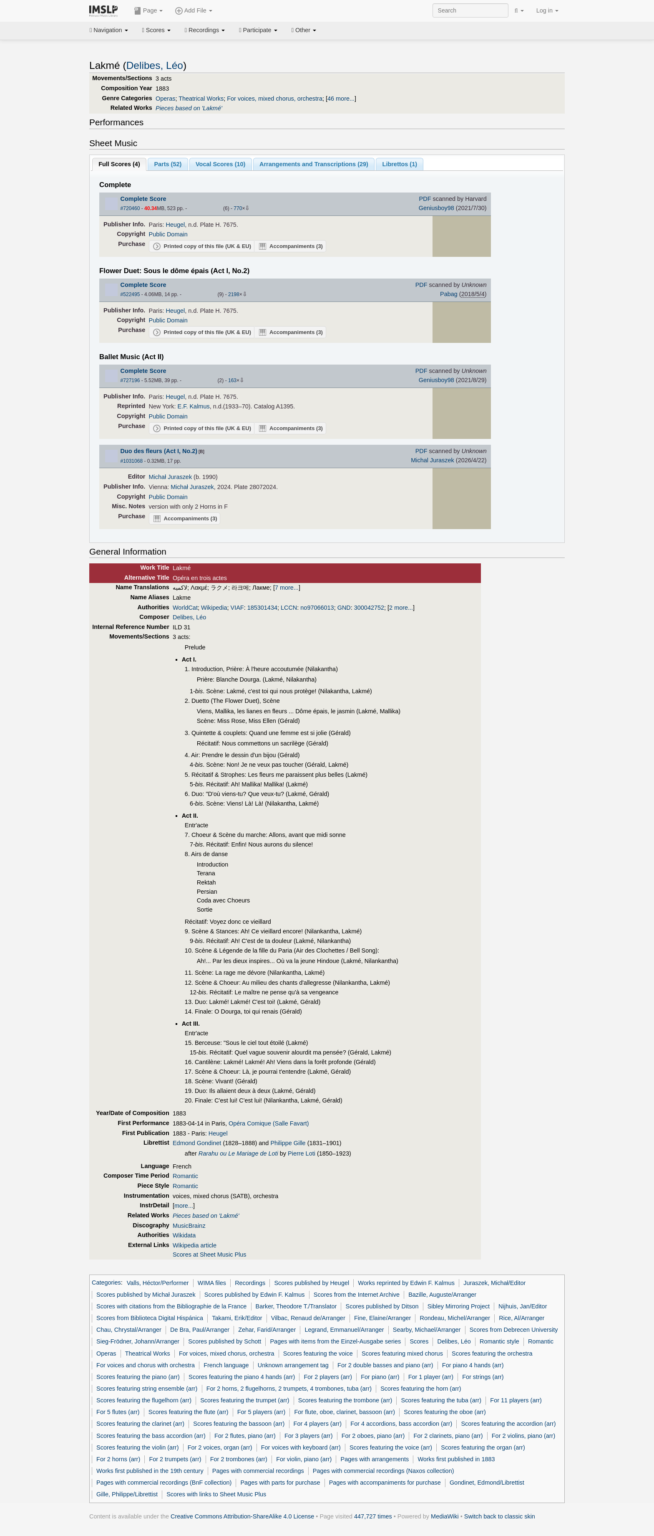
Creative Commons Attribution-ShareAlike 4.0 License (242, 1516)
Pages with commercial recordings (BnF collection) (163, 1482)
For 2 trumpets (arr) (175, 1459)
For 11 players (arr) (516, 1400)
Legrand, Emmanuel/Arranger (344, 1329)
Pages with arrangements (375, 1459)
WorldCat (185, 607)
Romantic (185, 1176)
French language (226, 1365)
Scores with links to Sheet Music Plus (216, 1494)
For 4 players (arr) (318, 1423)
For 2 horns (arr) (118, 1459)
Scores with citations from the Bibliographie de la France (171, 1306)
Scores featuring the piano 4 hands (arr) (242, 1377)
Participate (258, 30)
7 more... (287, 587)
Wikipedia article (194, 1245)
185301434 (262, 607)
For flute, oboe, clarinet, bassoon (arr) (344, 1412)
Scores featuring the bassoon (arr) (238, 1423)
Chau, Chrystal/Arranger (128, 1329)
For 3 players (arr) (308, 1435)
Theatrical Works (201, 98)
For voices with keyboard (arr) (301, 1447)
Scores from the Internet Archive (357, 1294)
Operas (165, 98)
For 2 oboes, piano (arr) (373, 1435)
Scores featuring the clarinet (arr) (140, 1423)
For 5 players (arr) (261, 1412)
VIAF (237, 607)
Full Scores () (119, 164)
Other (304, 30)
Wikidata (184, 1235)
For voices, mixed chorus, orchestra (274, 98)
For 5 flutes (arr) (118, 1412)
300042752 (369, 607)
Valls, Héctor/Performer (158, 1283)
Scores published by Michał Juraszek (146, 1294)
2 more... (401, 607)
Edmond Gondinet (197, 1143)
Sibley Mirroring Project (459, 1306)
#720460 (130, 208)
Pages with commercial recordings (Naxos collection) (383, 1471)
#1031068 (132, 461)
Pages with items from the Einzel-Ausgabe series (335, 1341)
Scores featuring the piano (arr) (138, 1377)
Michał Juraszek (170, 477)
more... (183, 1205)
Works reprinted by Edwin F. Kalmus (406, 1283)
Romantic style (499, 1341)
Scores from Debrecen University (514, 1329)
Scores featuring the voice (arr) (391, 1447)
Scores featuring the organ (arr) (483, 1447)
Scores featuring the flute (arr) (188, 1412)
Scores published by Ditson (382, 1306)
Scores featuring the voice (318, 1353)
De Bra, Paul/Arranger (199, 1329)
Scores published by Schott (224, 1341)
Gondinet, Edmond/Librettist (487, 1482)
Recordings (205, 30)
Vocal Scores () (220, 164)
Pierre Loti (301, 1153)
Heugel (175, 224)
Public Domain (168, 234)
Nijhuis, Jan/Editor (522, 1306)
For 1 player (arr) (430, 1377)
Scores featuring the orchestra (492, 1353)
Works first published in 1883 (456, 1459)
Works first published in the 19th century (150, 1471)
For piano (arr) (380, 1377)
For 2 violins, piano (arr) (523, 1435)
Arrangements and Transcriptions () (313, 164)
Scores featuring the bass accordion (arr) (151, 1435)
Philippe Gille (287, 1143)
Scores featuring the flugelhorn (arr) (143, 1400)
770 (238, 208)
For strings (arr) (482, 1377)
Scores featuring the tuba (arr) (441, 1400)
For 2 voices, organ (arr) (220, 1447)
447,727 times (373, 1516)
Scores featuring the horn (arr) (420, 1388)
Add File (193, 11)
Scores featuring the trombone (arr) (345, 1400)
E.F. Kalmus (194, 406)
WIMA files (212, 1283)
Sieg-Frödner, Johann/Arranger (137, 1341)
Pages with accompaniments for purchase (385, 1482)
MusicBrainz (189, 1225)
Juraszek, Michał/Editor (494, 1283)
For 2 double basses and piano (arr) (385, 1365)
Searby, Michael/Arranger (427, 1329)
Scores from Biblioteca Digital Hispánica (149, 1318)
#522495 (130, 294)
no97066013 (317, 607)
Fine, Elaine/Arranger (382, 1318)
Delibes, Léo (154, 65)
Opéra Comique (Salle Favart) (269, 1123)
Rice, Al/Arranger (521, 1318)
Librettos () (399, 164)
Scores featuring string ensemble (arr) (146, 1388)
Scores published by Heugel (311, 1283)
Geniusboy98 (436, 208)
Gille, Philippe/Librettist (127, 1494)
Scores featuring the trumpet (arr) (244, 1400)
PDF (425, 198)
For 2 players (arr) (328, 1377)
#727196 (130, 380)
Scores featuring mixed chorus (402, 1353)
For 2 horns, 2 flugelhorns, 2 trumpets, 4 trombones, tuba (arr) (289, 1388)
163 (232, 380)
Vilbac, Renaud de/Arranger (308, 1318)
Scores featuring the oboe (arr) (445, 1412)
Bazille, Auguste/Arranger (442, 1294)
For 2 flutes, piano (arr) (245, 1435)
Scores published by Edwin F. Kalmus (254, 1294)
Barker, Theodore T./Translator (296, 1306)
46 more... (341, 98)
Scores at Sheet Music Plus (210, 1254)
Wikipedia (214, 607)
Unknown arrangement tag (293, 1365)
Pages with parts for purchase (280, 1482)
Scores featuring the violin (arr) (137, 1447)
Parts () (167, 164)
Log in (547, 10)
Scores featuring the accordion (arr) (508, 1423)
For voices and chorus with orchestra (145, 1365)
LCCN (289, 607)
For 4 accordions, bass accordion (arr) (401, 1423)
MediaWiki (445, 1516)
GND (344, 607)
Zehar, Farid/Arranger (267, 1329)
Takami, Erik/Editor (237, 1318)
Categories (106, 1283)
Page (148, 11)
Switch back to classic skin (499, 1516)
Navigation (109, 30)
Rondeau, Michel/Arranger (455, 1318)
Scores (156, 30)
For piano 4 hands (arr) (473, 1365)
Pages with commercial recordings (258, 1471)
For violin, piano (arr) (304, 1459)
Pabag (449, 294)
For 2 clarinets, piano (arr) (448, 1435)
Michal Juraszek (432, 460)
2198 (233, 294)
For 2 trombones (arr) (238, 1459)
